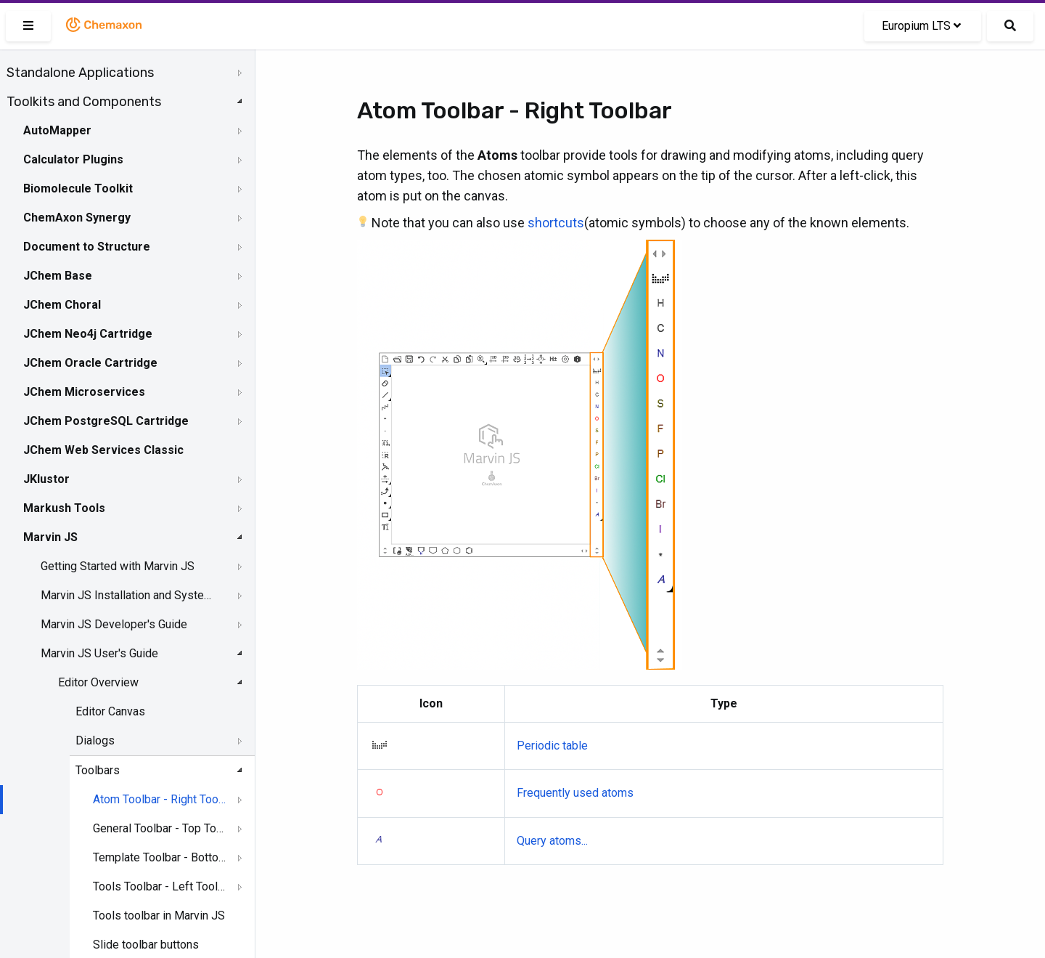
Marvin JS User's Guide (99, 653)
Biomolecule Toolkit (78, 188)
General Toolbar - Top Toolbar (160, 828)
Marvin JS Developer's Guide (114, 624)
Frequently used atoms (575, 793)
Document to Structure (86, 246)
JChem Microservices (84, 392)
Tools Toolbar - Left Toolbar (160, 886)
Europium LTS (921, 26)
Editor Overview (98, 682)
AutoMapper (57, 130)
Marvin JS (50, 537)
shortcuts (556, 222)
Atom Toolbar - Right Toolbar (160, 799)
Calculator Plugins (73, 159)
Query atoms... (552, 841)
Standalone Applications (80, 73)
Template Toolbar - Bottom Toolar (160, 857)
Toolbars (97, 770)
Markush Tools (64, 508)
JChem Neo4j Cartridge (87, 334)
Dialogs (95, 740)
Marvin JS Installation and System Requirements (128, 595)
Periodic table (552, 745)
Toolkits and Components (84, 102)
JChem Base (57, 276)
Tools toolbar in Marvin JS (159, 915)
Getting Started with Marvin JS (117, 566)
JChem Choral (62, 305)
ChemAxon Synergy (77, 217)
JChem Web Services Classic (103, 450)
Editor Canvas (110, 711)
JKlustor (46, 479)
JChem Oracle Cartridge (90, 363)
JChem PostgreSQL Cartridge (106, 421)
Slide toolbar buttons (146, 944)
